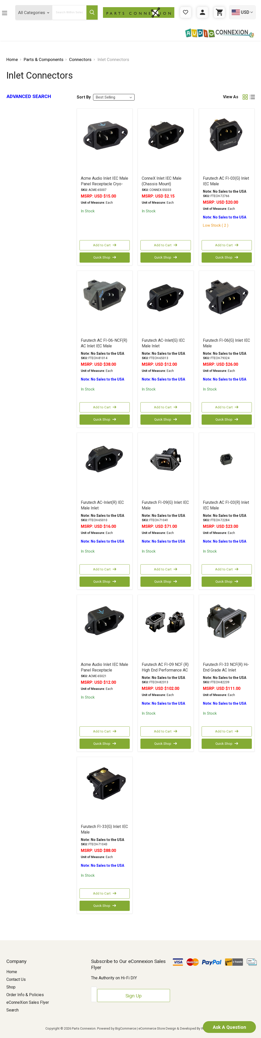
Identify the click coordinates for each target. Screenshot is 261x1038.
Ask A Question (223, 1026)
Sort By (84, 97)
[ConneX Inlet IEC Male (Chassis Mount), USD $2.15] (165, 141)
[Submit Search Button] (97, 12)
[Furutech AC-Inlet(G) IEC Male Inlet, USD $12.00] (165, 303)
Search (12, 1010)
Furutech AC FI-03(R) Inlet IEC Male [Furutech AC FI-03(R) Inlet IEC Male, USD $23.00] (226, 505)
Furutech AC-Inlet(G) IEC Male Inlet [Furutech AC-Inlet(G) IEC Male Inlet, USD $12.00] (163, 343)
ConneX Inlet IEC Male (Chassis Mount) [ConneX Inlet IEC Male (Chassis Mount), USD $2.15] (161, 181)
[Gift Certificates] (185, 12)
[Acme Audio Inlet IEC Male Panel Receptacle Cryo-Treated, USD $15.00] (105, 141)
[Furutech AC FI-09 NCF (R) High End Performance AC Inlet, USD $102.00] (165, 628)
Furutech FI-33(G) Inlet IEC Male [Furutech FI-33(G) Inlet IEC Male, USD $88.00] (104, 829)
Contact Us (16, 979)
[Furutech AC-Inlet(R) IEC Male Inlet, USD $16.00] (105, 466)
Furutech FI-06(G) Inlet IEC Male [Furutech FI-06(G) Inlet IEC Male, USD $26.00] (226, 343)
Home (11, 971)
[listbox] (114, 97)
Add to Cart (104, 245)
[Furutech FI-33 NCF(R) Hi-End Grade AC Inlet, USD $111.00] (227, 628)
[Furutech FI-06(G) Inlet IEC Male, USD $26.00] (227, 303)
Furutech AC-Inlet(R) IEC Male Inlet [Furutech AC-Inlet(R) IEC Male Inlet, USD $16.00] (102, 505)
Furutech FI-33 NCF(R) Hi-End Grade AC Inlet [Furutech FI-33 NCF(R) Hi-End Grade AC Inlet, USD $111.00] (226, 667)
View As (230, 96)
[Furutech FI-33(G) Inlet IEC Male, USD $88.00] (105, 790)
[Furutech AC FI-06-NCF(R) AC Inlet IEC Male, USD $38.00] (105, 303)
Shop (11, 987)
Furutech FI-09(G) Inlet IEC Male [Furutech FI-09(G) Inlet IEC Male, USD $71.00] (165, 505)
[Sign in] (202, 12)
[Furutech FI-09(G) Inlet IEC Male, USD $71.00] (165, 466)
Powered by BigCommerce (116, 1028)
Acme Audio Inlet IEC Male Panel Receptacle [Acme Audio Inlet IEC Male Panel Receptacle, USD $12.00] (104, 667)
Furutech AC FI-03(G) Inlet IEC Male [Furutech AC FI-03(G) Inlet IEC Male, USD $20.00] (226, 181)
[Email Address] (114, 993)
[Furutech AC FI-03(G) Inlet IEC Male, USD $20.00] (227, 141)
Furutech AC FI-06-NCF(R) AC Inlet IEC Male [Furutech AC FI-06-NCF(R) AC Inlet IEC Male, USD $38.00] (104, 343)
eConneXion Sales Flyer (27, 1002)
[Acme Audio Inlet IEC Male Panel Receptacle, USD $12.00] (105, 628)
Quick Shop (104, 257)
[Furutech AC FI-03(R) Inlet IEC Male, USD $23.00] (227, 466)
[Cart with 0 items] (219, 12)
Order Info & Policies (25, 994)
